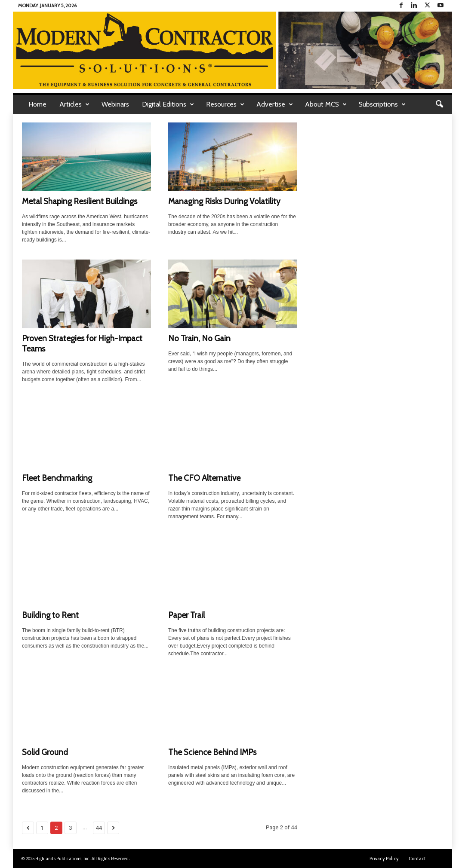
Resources (225, 104)
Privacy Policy (384, 859)
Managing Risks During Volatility (224, 201)
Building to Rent (50, 615)
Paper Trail (186, 615)
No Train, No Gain (199, 338)
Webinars (115, 104)
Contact (417, 859)
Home (37, 104)
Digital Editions (168, 104)
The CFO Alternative (204, 478)
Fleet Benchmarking (57, 478)
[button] (439, 104)
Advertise (274, 104)
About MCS (326, 104)
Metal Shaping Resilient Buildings (79, 201)
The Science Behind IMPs (212, 752)
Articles (74, 104)
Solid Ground (45, 752)
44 (99, 828)
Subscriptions (382, 104)
